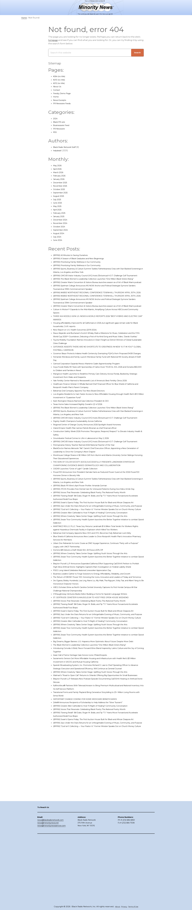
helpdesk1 (58, 150)
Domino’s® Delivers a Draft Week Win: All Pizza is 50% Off (83, 617)
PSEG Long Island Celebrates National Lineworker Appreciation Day (88, 645)
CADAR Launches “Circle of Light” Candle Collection (80, 509)
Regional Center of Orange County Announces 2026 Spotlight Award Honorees (95, 458)
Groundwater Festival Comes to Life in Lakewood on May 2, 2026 (87, 472)
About (116, 906)
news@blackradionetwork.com (50, 886)
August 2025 (59, 196)
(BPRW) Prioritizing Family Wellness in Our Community (82, 262)
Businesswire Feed (63, 125)
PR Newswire (60, 128)
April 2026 (58, 169)
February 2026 (60, 175)
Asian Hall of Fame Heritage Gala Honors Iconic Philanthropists (86, 763)
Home (56, 96)
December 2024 (61, 219)
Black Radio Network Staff (66, 147)
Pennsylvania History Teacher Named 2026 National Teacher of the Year (91, 482)
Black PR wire (60, 122)
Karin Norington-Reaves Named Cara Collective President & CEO (87, 428)
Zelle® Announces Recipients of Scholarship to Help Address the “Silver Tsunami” (96, 821)
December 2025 (61, 182)
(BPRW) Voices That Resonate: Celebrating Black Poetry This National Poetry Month (97, 536)
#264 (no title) (60, 76)
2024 (55, 118)
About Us (58, 86)
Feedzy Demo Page (63, 93)
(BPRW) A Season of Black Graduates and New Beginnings (84, 258)
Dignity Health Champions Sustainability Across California (83, 455)
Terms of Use (134, 906)
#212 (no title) (60, 83)
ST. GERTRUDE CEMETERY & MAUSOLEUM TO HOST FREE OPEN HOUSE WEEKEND (97, 682)
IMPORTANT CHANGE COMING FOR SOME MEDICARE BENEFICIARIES (89, 817)
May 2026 (58, 165)
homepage (54, 40)
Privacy (123, 906)
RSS (55, 132)
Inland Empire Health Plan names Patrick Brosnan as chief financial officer (92, 462)
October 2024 (60, 226)
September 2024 (62, 230)
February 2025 (60, 213)
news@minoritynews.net (48, 889)
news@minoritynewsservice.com (51, 892)
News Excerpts (61, 100)
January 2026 (60, 179)
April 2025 (58, 209)
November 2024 (61, 223)
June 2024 (58, 240)
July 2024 (58, 237)
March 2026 (59, 172)
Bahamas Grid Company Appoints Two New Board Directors (85, 418)
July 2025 (58, 199)
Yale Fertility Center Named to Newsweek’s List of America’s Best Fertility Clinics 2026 (98, 407)
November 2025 (61, 186)
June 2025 (58, 203)
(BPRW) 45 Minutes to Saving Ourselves (74, 255)
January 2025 (60, 216)
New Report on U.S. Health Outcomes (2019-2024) (79, 350)
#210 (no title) (60, 80)
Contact (57, 90)
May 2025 (58, 206)
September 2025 (62, 192)
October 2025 (60, 189)
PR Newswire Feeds (63, 103)
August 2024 (60, 233)
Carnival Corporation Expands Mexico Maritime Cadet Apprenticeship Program (94, 390)
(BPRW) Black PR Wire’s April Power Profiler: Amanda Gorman (86, 526)
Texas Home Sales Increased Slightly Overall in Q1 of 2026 (83, 431)
